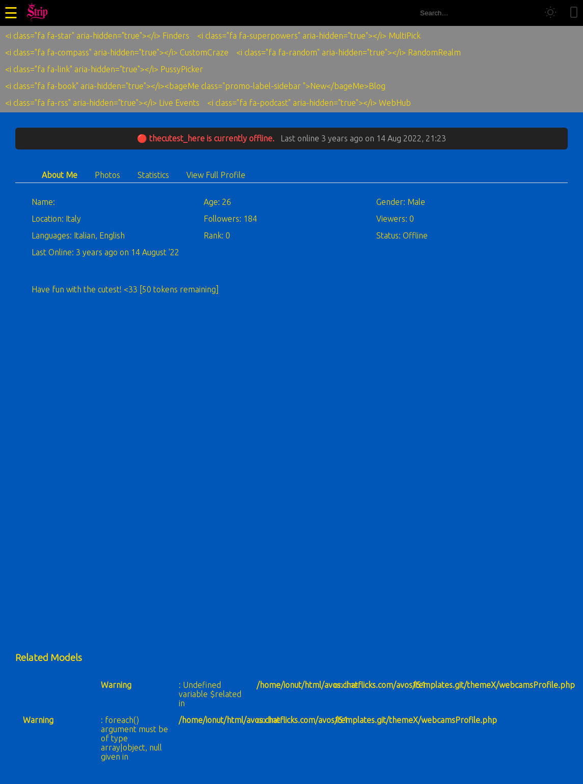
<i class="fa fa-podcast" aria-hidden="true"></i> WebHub (309, 102)
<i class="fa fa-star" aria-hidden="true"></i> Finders (97, 35)
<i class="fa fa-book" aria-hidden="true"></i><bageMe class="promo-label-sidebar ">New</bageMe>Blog (195, 86)
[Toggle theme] (550, 13)
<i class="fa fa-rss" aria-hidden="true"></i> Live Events (102, 102)
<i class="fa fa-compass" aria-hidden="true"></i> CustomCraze (117, 52)
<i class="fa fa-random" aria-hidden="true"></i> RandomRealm (348, 52)
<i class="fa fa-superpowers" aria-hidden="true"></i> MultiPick (309, 35)
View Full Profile (215, 174)
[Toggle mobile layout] (574, 13)
